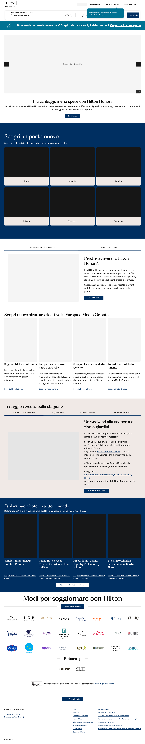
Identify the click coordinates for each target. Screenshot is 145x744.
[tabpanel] (72, 275)
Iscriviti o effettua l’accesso (98, 13)
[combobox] (31, 14)
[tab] (41, 247)
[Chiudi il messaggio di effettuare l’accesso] (122, 10)
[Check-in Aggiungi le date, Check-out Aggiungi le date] (74, 15)
